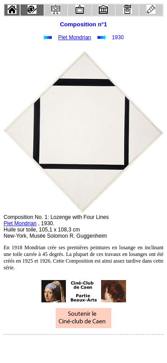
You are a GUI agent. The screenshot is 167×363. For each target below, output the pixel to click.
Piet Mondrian (74, 37)
